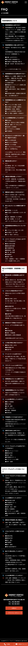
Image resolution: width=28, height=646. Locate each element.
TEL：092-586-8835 (14, 602)
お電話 (7, 644)
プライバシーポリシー (14, 613)
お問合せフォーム (21, 644)
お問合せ (14, 608)
